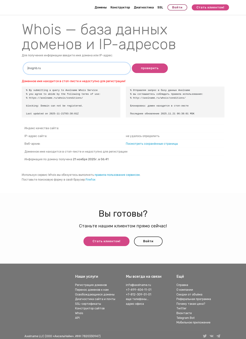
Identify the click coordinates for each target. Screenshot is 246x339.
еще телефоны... (137, 299)
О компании (184, 289)
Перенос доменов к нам (92, 289)
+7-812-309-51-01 (138, 294)
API (77, 318)
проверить (150, 68)
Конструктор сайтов (90, 308)
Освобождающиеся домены (95, 294)
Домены (101, 7)
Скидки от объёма (189, 294)
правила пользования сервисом (117, 175)
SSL (160, 7)
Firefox (91, 179)
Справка (182, 285)
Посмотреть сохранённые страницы (152, 143)
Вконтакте (184, 313)
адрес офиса (135, 304)
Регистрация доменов (91, 285)
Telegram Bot (185, 318)
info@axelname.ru (138, 285)
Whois (79, 313)
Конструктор (120, 7)
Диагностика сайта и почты (95, 299)
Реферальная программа (193, 299)
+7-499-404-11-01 (138, 289)
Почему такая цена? (190, 304)
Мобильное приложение (193, 322)
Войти (177, 7)
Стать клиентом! (210, 7)
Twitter (181, 308)
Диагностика (144, 7)
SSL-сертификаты (88, 304)
